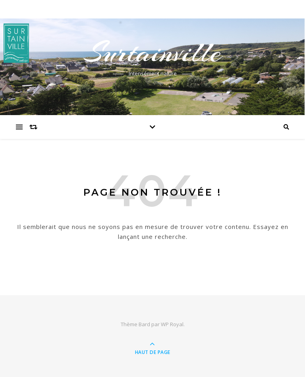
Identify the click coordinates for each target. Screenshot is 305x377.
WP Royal (172, 324)
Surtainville (152, 52)
